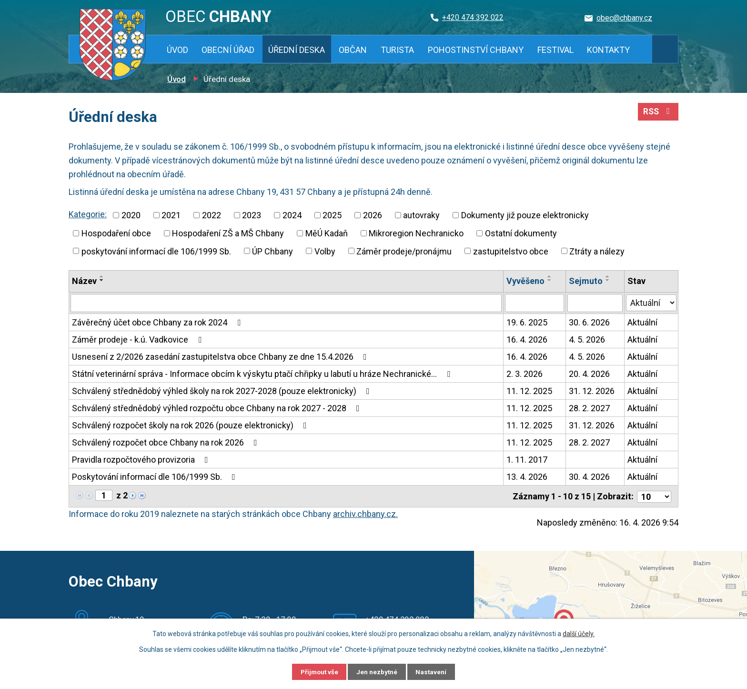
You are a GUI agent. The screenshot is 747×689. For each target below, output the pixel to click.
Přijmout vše (315, 671)
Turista (397, 50)
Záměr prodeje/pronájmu (404, 251)
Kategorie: (88, 214)
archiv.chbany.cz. (365, 513)
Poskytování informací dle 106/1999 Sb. (155, 477)
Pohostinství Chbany (476, 50)
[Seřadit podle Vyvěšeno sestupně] (550, 280)
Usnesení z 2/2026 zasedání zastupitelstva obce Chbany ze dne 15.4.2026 (221, 357)
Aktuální (642, 322)
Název (84, 281)
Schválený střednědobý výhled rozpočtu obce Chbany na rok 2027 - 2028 (217, 408)
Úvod (177, 50)
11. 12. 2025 (530, 391)
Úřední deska (296, 50)
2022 (211, 215)
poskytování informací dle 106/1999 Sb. (156, 251)
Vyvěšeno (526, 281)
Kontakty (608, 50)
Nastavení (435, 671)
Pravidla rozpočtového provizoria (142, 460)
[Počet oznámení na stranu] (654, 496)
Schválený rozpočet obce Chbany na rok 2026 (166, 442)
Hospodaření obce (116, 233)
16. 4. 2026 (527, 339)
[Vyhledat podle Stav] (651, 302)
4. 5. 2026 (587, 339)
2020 (131, 215)
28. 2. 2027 (589, 408)
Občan (353, 50)
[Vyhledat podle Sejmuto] (595, 303)
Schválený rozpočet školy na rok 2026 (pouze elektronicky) (191, 425)
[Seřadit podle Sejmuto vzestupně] (608, 276)
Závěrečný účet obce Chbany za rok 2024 (158, 322)
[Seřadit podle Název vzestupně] (102, 276)
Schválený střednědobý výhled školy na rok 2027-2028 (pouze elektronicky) (223, 391)
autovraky (421, 215)
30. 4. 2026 (589, 477)
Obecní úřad (228, 50)
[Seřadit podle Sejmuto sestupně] (608, 280)
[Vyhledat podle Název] (286, 303)
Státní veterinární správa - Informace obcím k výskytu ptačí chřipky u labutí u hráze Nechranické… (263, 374)
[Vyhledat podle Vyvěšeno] (535, 303)
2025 (332, 215)
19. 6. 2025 (527, 322)
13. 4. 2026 (527, 477)
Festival (555, 50)
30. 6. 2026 (589, 322)
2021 (171, 215)
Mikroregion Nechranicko (416, 233)
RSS (658, 113)
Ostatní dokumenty (521, 233)
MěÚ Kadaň (326, 233)
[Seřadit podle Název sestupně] (102, 280)
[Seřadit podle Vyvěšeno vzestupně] (550, 276)
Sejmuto (586, 281)
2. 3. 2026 (525, 374)
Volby (324, 251)
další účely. (579, 633)
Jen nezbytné (377, 671)
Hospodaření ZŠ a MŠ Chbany (228, 233)
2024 (292, 215)
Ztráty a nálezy (597, 251)
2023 (251, 215)
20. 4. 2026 (589, 374)
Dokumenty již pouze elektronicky (525, 215)
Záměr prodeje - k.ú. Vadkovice (138, 339)
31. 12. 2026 (592, 391)
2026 (372, 215)
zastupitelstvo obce (510, 251)
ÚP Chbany (272, 251)
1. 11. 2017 (527, 460)
